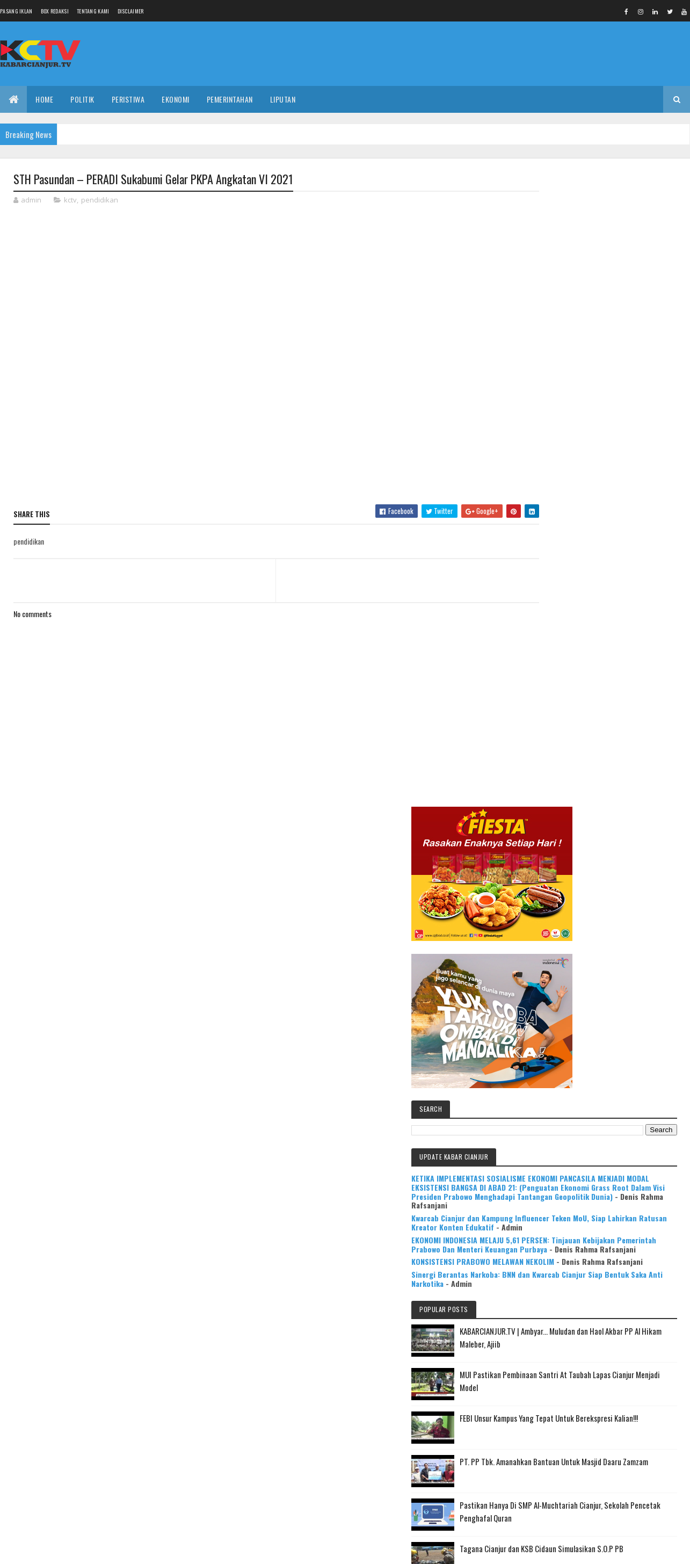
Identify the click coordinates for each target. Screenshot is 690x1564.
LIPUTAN (283, 99)
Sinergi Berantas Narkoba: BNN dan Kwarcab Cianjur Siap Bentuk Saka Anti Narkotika (598, 685)
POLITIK (82, 99)
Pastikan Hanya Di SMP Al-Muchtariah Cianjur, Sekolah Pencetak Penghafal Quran (615, 946)
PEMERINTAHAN (230, 99)
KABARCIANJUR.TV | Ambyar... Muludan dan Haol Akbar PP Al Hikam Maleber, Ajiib (617, 759)
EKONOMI (176, 99)
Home (44, 99)
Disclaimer (131, 11)
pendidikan (99, 201)
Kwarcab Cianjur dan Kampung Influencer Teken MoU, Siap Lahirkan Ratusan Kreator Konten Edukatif (595, 597)
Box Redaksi (55, 11)
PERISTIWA (128, 99)
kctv (70, 201)
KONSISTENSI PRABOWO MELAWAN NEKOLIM (595, 659)
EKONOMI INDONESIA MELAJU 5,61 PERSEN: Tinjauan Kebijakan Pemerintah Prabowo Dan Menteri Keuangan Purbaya (599, 628)
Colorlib (54, 1549)
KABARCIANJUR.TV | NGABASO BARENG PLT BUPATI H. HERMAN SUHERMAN (620, 1040)
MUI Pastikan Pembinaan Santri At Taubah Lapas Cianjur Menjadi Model (622, 809)
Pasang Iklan (16, 11)
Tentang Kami (93, 11)
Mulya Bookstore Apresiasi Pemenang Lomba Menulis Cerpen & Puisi (624, 1090)
